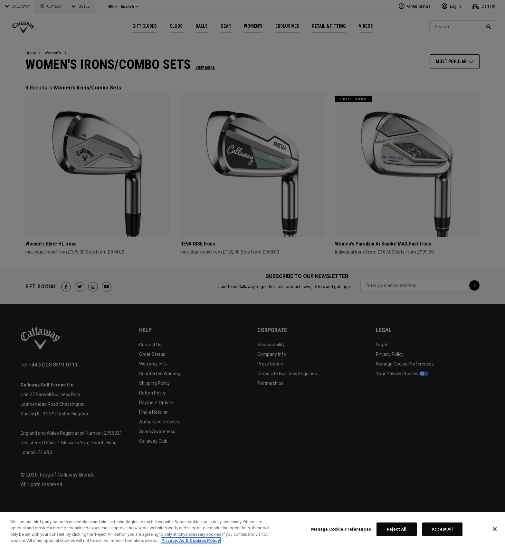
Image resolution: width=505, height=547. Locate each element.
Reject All (396, 529)
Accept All (442, 529)
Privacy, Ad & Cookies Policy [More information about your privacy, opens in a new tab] (190, 540)
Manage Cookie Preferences (341, 529)
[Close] (495, 529)
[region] (252, 529)
